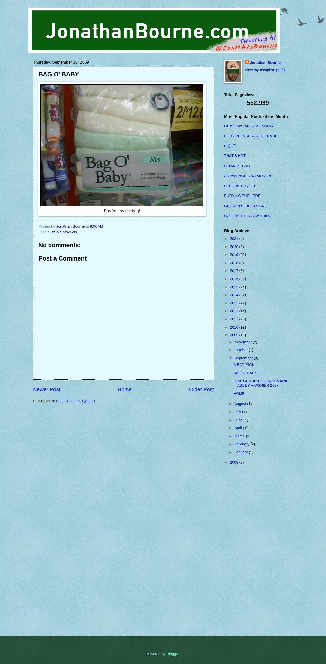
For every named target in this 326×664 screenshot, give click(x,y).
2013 (234, 303)
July (238, 412)
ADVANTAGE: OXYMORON (247, 176)
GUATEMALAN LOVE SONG (248, 126)
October (241, 350)
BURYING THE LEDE (242, 196)
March (240, 436)
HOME (239, 394)
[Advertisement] (244, 550)
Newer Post (46, 389)
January (241, 452)
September (244, 358)
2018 (234, 263)
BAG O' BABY (245, 373)
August (240, 404)
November (243, 342)
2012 (234, 311)
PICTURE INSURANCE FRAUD (251, 136)
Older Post (201, 389)
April (238, 428)
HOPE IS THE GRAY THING (248, 216)
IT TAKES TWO (237, 166)
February (242, 444)
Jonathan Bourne (265, 63)
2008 (234, 462)
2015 (234, 287)
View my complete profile (265, 70)
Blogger (173, 654)
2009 (234, 335)
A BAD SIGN (244, 365)
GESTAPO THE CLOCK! (244, 206)
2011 (234, 319)
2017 (234, 271)
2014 (234, 295)
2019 (234, 255)
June (238, 420)
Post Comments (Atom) (75, 401)
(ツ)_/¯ (230, 146)
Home (125, 389)
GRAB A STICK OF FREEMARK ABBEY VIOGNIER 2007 (261, 383)
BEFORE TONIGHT (240, 186)
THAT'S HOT (235, 156)
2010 (234, 327)
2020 (234, 247)
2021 (234, 239)
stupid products (64, 232)
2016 (234, 279)
